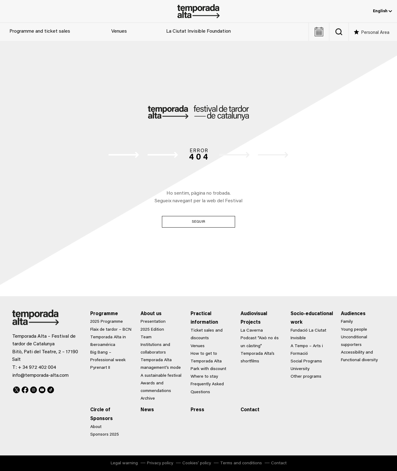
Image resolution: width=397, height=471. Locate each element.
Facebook (25, 389)
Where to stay (204, 377)
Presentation (153, 322)
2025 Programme (106, 322)
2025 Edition (152, 330)
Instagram (33, 389)
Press (197, 410)
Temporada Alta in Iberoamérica (108, 341)
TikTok (50, 389)
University (300, 369)
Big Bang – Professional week (108, 356)
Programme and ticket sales (39, 31)
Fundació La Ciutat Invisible (308, 334)
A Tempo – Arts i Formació (307, 350)
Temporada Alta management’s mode (161, 364)
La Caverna (252, 331)
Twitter (16, 389)
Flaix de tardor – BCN (110, 330)
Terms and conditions (241, 463)
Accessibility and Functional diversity (359, 356)
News (147, 410)
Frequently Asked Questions (207, 388)
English (382, 11)
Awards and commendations (156, 387)
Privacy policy (160, 463)
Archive (148, 399)
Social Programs (306, 361)
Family (347, 322)
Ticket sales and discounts (207, 334)
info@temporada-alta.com (40, 375)
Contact (250, 410)
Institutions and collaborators (155, 349)
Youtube (42, 389)
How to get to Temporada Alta (206, 358)
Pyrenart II (100, 368)
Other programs (306, 377)
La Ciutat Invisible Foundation (198, 31)
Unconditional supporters (354, 341)
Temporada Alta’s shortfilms (257, 358)
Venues (119, 31)
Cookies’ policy (196, 463)
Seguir (198, 222)
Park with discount (208, 369)
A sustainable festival (161, 376)
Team (146, 337)
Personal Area (375, 33)
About (96, 427)
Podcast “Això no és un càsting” (260, 342)
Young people (354, 330)
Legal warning (124, 463)
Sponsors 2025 (104, 435)
